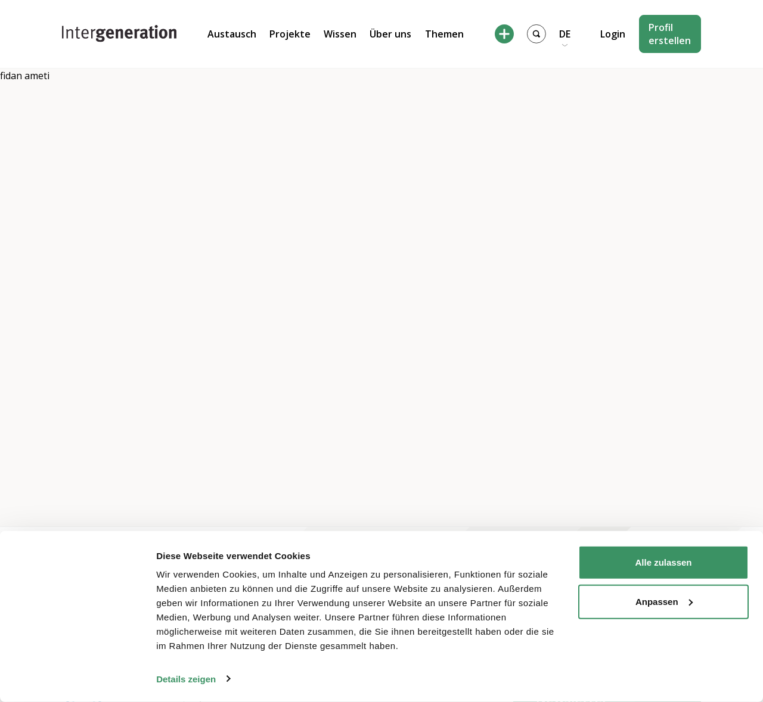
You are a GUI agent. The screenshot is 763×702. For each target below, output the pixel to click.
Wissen (340, 33)
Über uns (390, 33)
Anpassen (664, 601)
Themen (444, 33)
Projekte (290, 33)
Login (612, 33)
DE (564, 33)
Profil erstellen (670, 34)
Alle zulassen (663, 562)
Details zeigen (186, 678)
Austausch (231, 33)
